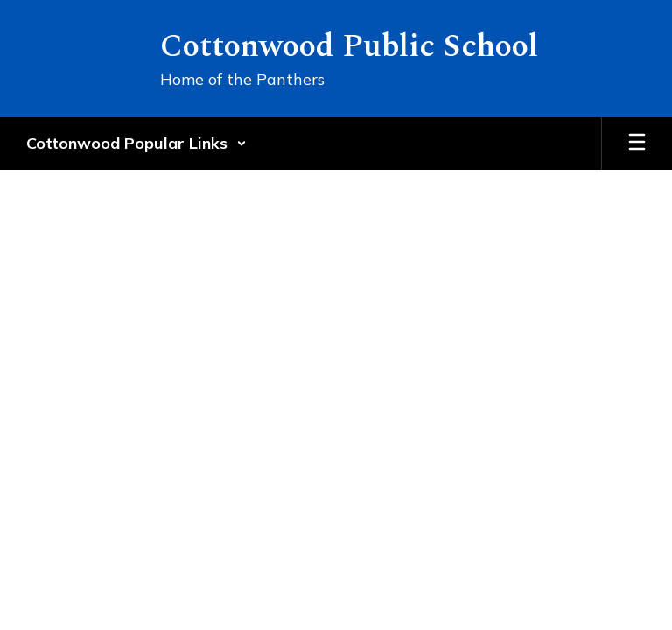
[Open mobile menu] (637, 143)
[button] (136, 143)
